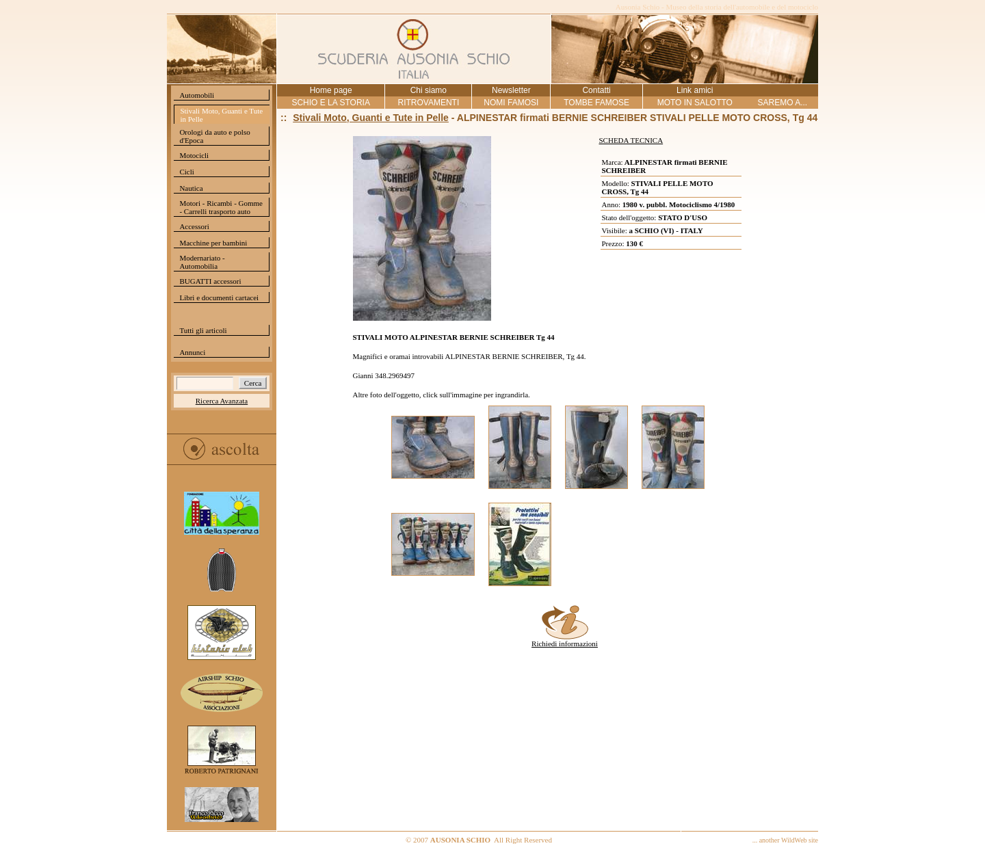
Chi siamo (428, 90)
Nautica (190, 188)
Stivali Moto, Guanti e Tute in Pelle (221, 115)
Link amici (695, 90)
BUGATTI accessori (210, 281)
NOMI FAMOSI (511, 102)
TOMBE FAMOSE (596, 102)
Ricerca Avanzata (222, 401)
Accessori (194, 226)
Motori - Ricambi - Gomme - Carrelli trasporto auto (221, 207)
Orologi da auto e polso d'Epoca (214, 136)
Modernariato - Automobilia (201, 262)
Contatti (596, 90)
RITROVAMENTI (428, 102)
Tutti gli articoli (202, 330)
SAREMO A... (782, 102)
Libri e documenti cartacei (219, 297)
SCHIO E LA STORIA (330, 102)
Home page (331, 90)
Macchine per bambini (213, 243)
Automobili (196, 95)
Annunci (192, 352)
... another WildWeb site (785, 840)
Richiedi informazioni (564, 640)
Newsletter (511, 90)
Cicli (186, 172)
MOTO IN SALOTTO (695, 102)
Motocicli (194, 155)
